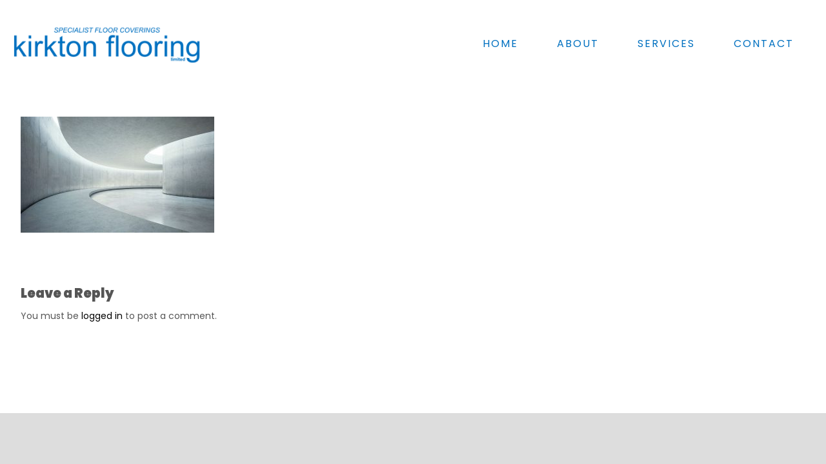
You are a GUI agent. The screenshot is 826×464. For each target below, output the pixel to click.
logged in (102, 315)
